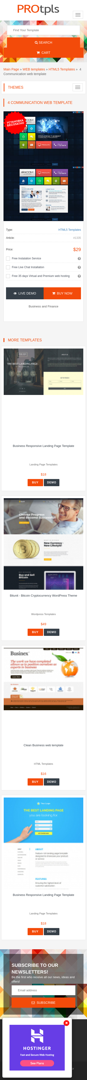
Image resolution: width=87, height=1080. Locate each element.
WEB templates (34, 69)
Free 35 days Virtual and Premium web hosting (41, 276)
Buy (35, 482)
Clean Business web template (43, 745)
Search (43, 42)
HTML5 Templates (62, 69)
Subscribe (43, 1002)
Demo (51, 482)
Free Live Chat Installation (28, 267)
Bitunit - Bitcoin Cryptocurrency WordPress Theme (43, 595)
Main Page (11, 69)
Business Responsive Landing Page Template (43, 446)
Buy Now (62, 293)
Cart (43, 53)
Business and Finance (43, 306)
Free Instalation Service (26, 258)
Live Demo (24, 293)
